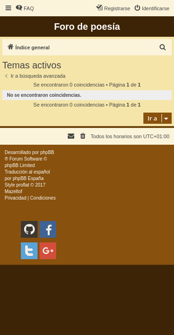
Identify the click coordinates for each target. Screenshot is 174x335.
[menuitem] (24, 8)
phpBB (47, 152)
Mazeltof (13, 191)
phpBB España (28, 178)
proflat (22, 185)
